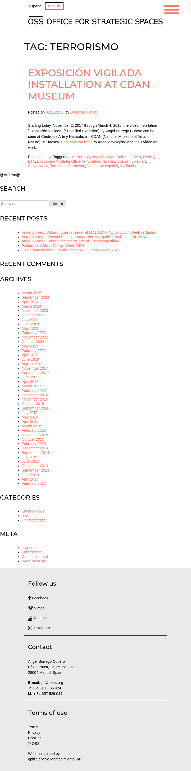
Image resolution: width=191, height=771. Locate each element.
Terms (33, 727)
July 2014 (30, 457)
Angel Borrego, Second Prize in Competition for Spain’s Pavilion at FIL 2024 (84, 237)
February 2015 (34, 443)
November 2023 (35, 310)
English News (33, 511)
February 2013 (34, 483)
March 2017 (31, 386)
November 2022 (35, 337)
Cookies (35, 738)
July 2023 (30, 319)
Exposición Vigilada (53, 161)
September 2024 (35, 297)
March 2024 (31, 306)
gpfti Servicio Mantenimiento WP (54, 759)
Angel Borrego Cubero (110, 157)
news (48, 157)
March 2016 (31, 426)
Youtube (37, 618)
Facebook (38, 598)
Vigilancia (128, 166)
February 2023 (34, 333)
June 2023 (30, 324)
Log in (27, 548)
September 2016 (35, 408)
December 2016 (35, 395)
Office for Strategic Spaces (93, 161)
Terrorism (58, 166)
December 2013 (35, 466)
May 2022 (30, 346)
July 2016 (30, 413)
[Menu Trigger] (171, 8)
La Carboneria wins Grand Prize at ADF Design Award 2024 (71, 250)
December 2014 (35, 448)
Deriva (148, 157)
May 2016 (30, 417)
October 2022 (33, 342)
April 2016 (30, 421)
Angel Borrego (78, 157)
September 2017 (35, 373)
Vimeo (36, 608)
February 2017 (34, 390)
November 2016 (35, 399)
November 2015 (35, 435)
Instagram (39, 628)
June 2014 (30, 461)
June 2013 (30, 475)
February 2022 (34, 351)
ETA (31, 161)
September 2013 (35, 470)
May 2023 (30, 328)
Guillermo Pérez (83, 112)
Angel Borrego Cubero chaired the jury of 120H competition (70, 241)
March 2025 (31, 293)
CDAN (136, 157)
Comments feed (35, 556)
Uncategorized (34, 520)
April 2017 (30, 381)
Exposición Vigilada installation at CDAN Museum (89, 84)
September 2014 (35, 452)
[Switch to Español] (35, 6)
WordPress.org (34, 561)
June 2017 (30, 377)
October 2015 (33, 439)
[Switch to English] (54, 6)
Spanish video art (131, 161)
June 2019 (30, 359)
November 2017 (35, 368)
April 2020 (30, 355)
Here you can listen (77, 142)
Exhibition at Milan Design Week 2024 (53, 245)
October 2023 (33, 315)
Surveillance (38, 166)
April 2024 (30, 302)
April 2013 (30, 479)
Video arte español (102, 166)
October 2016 (33, 404)
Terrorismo (76, 166)
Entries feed (32, 552)
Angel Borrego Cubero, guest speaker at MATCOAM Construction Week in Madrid (89, 232)
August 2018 (32, 364)
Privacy (34, 732)
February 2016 (34, 430)
